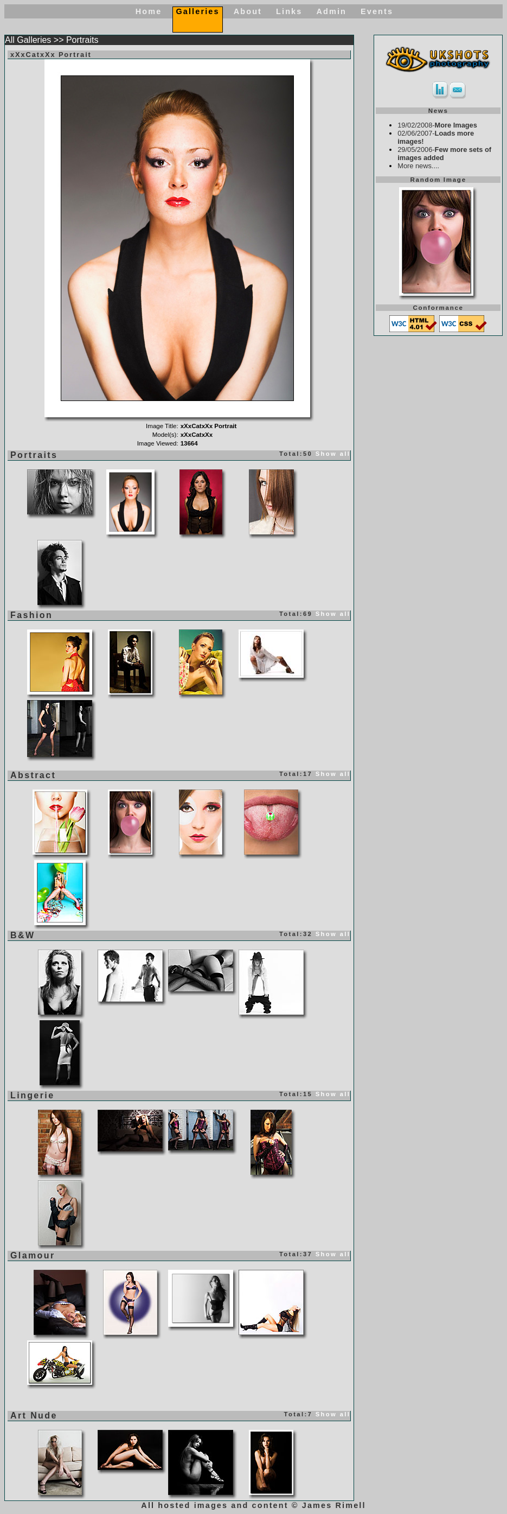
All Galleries (28, 39)
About (248, 11)
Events (377, 11)
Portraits (82, 39)
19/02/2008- (437, 125)
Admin (331, 11)
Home (149, 11)
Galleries (197, 11)
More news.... (418, 166)
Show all (333, 453)
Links (289, 11)
